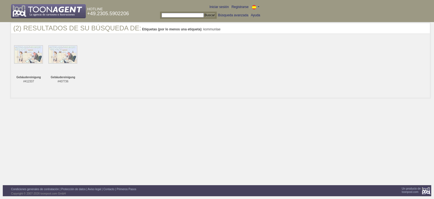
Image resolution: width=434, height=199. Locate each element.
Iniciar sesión (219, 7)
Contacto (108, 189)
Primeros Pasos (126, 189)
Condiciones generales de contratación (35, 189)
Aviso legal (94, 189)
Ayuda (255, 15)
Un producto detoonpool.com (411, 190)
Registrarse (239, 7)
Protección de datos (73, 189)
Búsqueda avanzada (233, 15)
